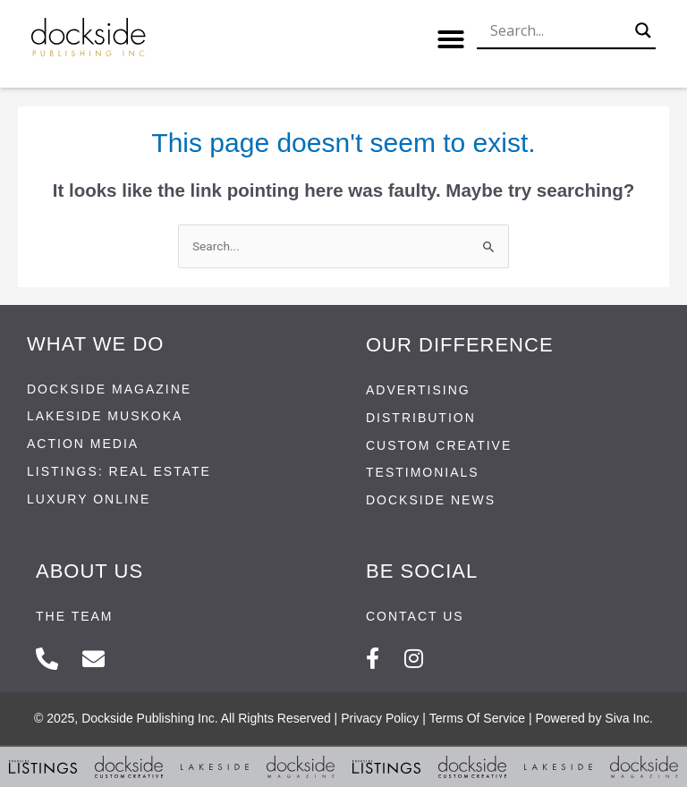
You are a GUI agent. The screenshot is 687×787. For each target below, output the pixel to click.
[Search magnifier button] (643, 30)
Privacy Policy (380, 718)
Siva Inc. (629, 718)
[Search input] (558, 30)
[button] (450, 39)
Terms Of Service (477, 718)
